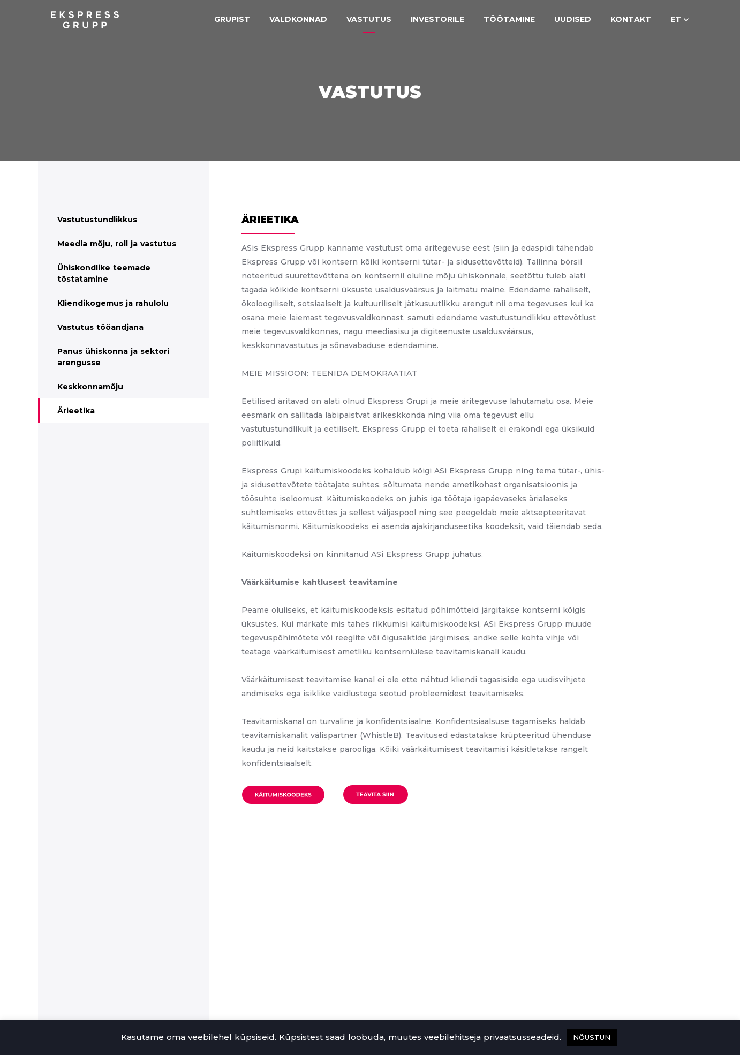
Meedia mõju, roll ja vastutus (116, 243)
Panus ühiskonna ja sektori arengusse (113, 356)
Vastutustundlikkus (97, 219)
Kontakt (630, 19)
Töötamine (509, 19)
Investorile (437, 19)
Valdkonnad (298, 19)
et (675, 19)
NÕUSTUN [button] (591, 1037)
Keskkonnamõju (90, 386)
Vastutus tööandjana (100, 327)
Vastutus (368, 19)
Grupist (232, 19)
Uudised (572, 19)
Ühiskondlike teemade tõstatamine (103, 273)
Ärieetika (76, 411)
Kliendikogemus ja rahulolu (113, 303)
